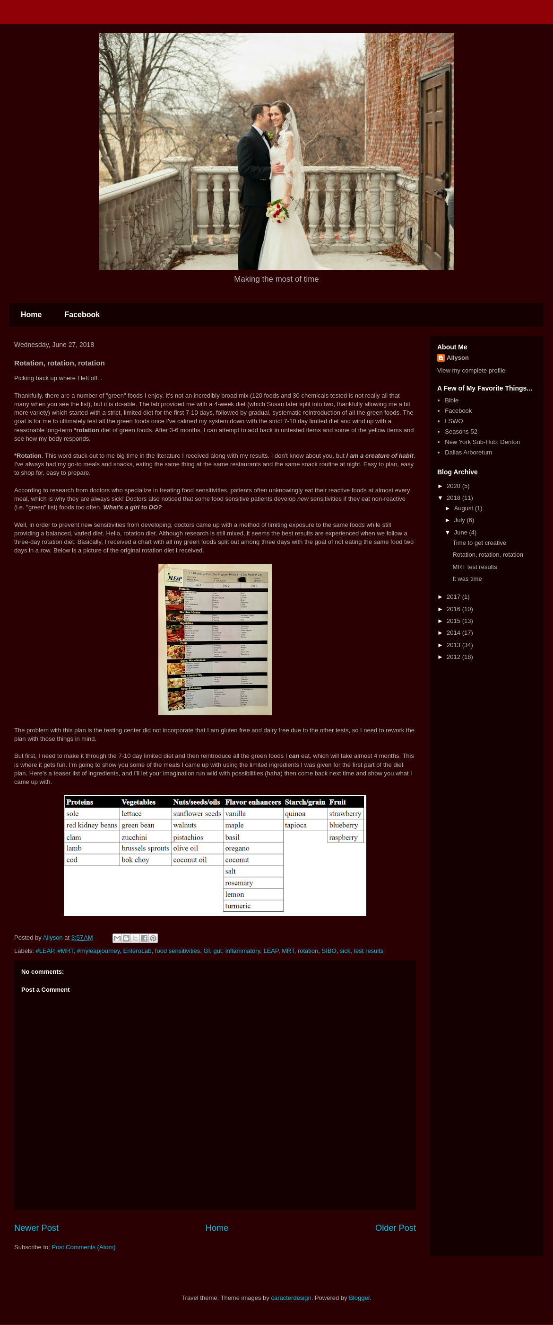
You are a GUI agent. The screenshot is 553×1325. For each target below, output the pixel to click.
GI (206, 950)
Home (31, 315)
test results (368, 950)
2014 (454, 632)
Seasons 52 (461, 431)
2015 (454, 620)
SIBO (329, 950)
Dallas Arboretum (468, 452)
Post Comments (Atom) (84, 1247)
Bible (451, 400)
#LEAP (45, 950)
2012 (454, 656)
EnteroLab (137, 950)
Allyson (458, 357)
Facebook (82, 315)
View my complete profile (471, 370)
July (460, 520)
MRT (288, 950)
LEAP (270, 950)
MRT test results (474, 566)
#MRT (66, 950)
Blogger (359, 1297)
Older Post (395, 1228)
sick (345, 950)
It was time (467, 578)
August (464, 508)
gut (217, 950)
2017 (454, 596)
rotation (308, 950)
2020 (454, 485)
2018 (454, 497)
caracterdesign (291, 1297)
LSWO (454, 421)
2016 (454, 609)
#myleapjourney (98, 950)
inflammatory (242, 950)
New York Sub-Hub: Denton (482, 441)
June (461, 532)
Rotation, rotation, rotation (487, 554)
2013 (454, 645)
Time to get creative (479, 542)
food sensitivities (177, 950)
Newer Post (36, 1228)
